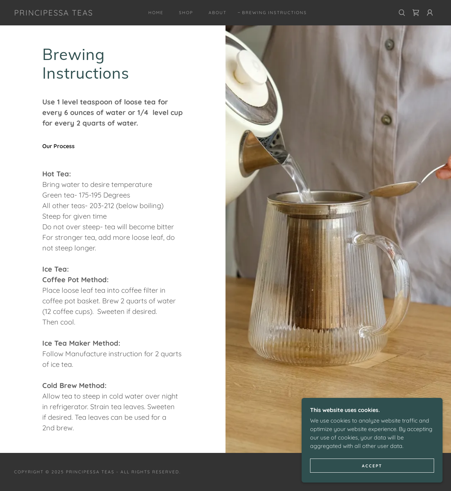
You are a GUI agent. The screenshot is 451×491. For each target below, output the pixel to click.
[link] (53, 13)
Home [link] (155, 12)
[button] (430, 13)
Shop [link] (186, 12)
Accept (372, 475)
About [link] (218, 12)
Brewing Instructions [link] (274, 12)
